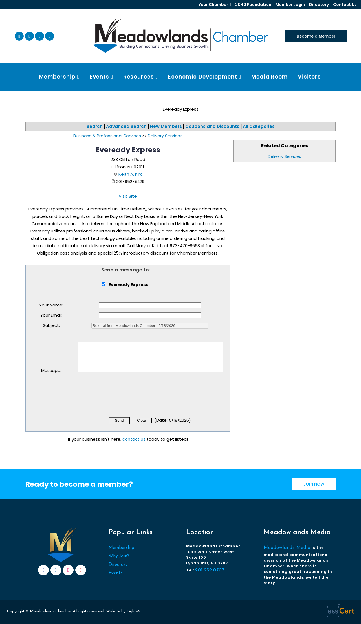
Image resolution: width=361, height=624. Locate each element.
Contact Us (345, 4)
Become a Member (316, 36)
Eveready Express (128, 150)
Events (115, 573)
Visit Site (128, 196)
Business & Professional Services (107, 136)
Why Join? (119, 556)
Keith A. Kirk (130, 174)
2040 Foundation (253, 4)
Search (95, 126)
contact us (134, 439)
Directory (319, 4)
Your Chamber (213, 4)
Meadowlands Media (287, 547)
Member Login (290, 4)
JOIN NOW (313, 484)
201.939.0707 (209, 570)
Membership (121, 547)
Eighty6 (133, 611)
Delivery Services (284, 156)
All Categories (259, 126)
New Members (166, 126)
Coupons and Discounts (212, 126)
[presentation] (121, 398)
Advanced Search (126, 126)
